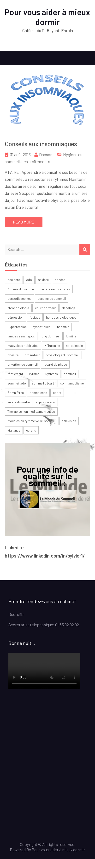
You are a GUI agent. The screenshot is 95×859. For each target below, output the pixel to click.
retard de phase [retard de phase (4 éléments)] (55, 364)
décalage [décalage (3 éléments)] (68, 308)
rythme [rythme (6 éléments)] (34, 374)
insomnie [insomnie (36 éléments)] (62, 327)
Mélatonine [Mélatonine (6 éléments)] (52, 345)
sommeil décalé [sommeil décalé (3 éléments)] (43, 383)
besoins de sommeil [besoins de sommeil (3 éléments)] (51, 298)
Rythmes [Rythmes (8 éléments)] (51, 374)
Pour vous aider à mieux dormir (47, 17)
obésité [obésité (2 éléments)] (12, 355)
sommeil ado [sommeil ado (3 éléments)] (16, 383)
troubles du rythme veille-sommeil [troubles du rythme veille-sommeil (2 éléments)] (31, 421)
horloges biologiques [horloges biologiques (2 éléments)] (61, 317)
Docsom (46, 154)
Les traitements (35, 161)
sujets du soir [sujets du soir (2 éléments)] (45, 402)
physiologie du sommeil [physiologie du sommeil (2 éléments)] (62, 355)
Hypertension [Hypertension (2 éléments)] (17, 327)
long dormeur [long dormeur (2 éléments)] (50, 336)
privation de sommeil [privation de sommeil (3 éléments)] (22, 364)
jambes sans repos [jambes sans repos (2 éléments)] (21, 336)
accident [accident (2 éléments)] (13, 280)
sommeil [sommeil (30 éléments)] (70, 374)
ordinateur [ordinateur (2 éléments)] (32, 355)
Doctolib (16, 614)
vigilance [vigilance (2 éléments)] (13, 430)
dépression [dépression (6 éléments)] (15, 317)
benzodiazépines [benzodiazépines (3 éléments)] (19, 298)
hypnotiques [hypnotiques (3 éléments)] (41, 327)
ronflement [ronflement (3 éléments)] (15, 374)
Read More (23, 221)
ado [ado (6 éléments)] (29, 280)
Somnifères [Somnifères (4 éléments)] (15, 393)
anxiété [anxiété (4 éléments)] (43, 280)
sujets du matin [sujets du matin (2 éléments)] (18, 402)
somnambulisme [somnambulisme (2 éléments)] (72, 383)
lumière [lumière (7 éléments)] (71, 336)
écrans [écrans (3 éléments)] (31, 430)
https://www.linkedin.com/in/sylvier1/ (45, 556)
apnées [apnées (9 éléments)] (60, 280)
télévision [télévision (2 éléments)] (69, 421)
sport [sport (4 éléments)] (57, 393)
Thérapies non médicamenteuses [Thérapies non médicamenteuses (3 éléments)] (31, 411)
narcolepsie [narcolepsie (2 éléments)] (74, 345)
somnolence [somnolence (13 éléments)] (38, 393)
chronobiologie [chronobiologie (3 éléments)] (18, 308)
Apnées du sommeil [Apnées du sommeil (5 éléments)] (21, 289)
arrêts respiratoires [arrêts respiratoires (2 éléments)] (55, 289)
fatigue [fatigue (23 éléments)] (35, 317)
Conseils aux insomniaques (41, 143)
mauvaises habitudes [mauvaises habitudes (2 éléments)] (22, 345)
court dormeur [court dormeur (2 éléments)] (45, 308)
